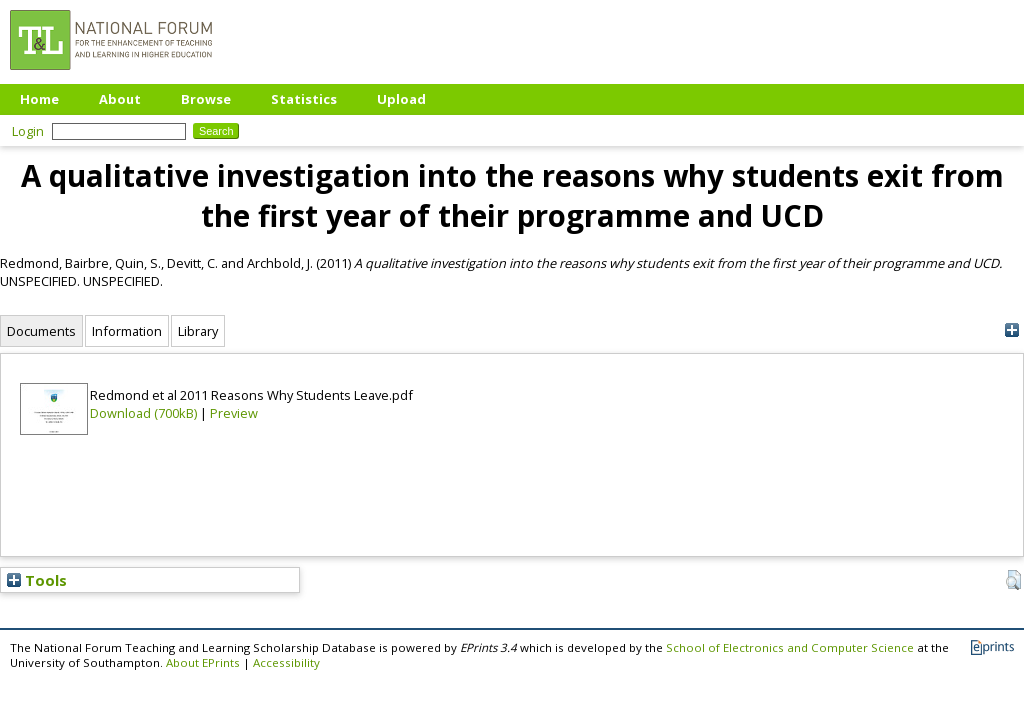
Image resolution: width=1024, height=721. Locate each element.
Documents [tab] (41, 331)
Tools (37, 580)
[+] (1011, 330)
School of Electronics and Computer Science (790, 647)
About (120, 99)
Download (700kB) (143, 413)
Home (39, 99)
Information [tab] (127, 331)
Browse (206, 99)
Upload (401, 99)
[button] (1013, 580)
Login (28, 131)
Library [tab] (198, 331)
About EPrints (203, 662)
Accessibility (286, 662)
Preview (234, 413)
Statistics (304, 99)
